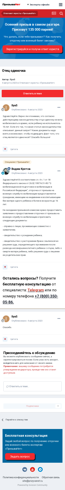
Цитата (14, 149)
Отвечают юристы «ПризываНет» (37, 83)
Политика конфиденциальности (21, 477)
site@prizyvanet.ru (33, 481)
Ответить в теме (32, 93)
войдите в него (11, 363)
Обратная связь (51, 477)
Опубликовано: (27, 109)
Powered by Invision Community (32, 485)
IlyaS (12, 79)
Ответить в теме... (17, 386)
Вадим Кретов (21, 169)
